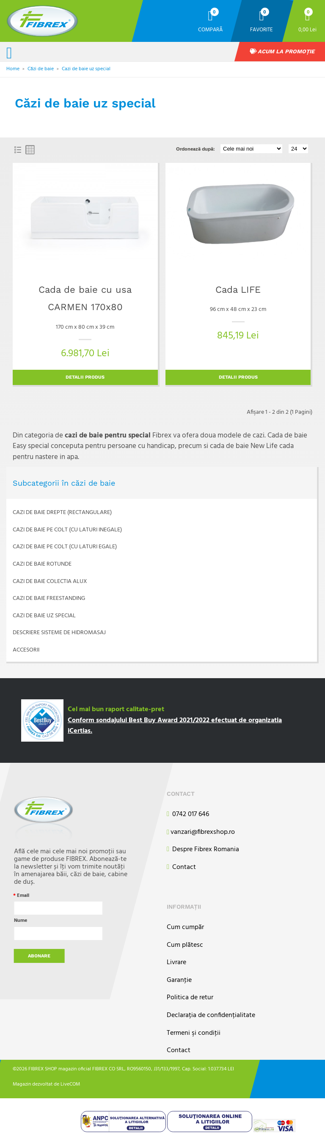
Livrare (176, 962)
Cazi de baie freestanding (49, 598)
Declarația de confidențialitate (211, 1015)
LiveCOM (70, 1084)
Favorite (261, 29)
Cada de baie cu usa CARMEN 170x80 (85, 298)
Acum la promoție (282, 51)
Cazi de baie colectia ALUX (50, 581)
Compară (210, 29)
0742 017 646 (188, 814)
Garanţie (179, 980)
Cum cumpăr (185, 927)
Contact (181, 867)
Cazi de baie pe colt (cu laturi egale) (65, 547)
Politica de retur (190, 998)
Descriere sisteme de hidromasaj (59, 633)
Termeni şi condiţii (193, 1033)
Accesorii (26, 650)
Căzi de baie (41, 69)
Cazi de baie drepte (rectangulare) (62, 512)
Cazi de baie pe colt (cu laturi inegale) (67, 530)
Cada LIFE (238, 289)
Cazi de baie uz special (86, 69)
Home (12, 69)
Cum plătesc (185, 945)
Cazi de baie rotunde (42, 564)
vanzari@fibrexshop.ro (201, 832)
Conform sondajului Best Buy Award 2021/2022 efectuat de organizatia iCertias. (175, 726)
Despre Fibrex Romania (203, 849)
